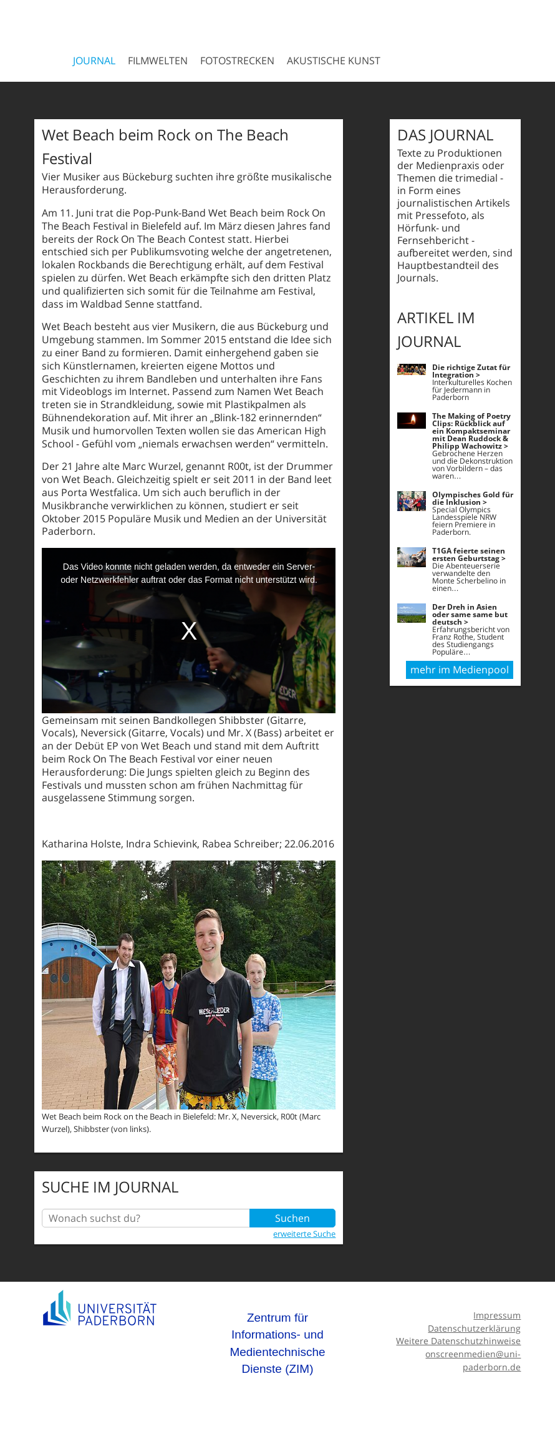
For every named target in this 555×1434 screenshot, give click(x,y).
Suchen (292, 1218)
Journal (94, 60)
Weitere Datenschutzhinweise (458, 1341)
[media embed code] (189, 630)
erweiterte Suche (304, 1233)
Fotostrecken (237, 60)
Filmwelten (158, 60)
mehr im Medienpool (459, 669)
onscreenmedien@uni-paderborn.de (473, 1360)
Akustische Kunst (333, 60)
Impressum (497, 1315)
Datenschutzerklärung (474, 1328)
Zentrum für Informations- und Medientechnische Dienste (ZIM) (277, 1343)
